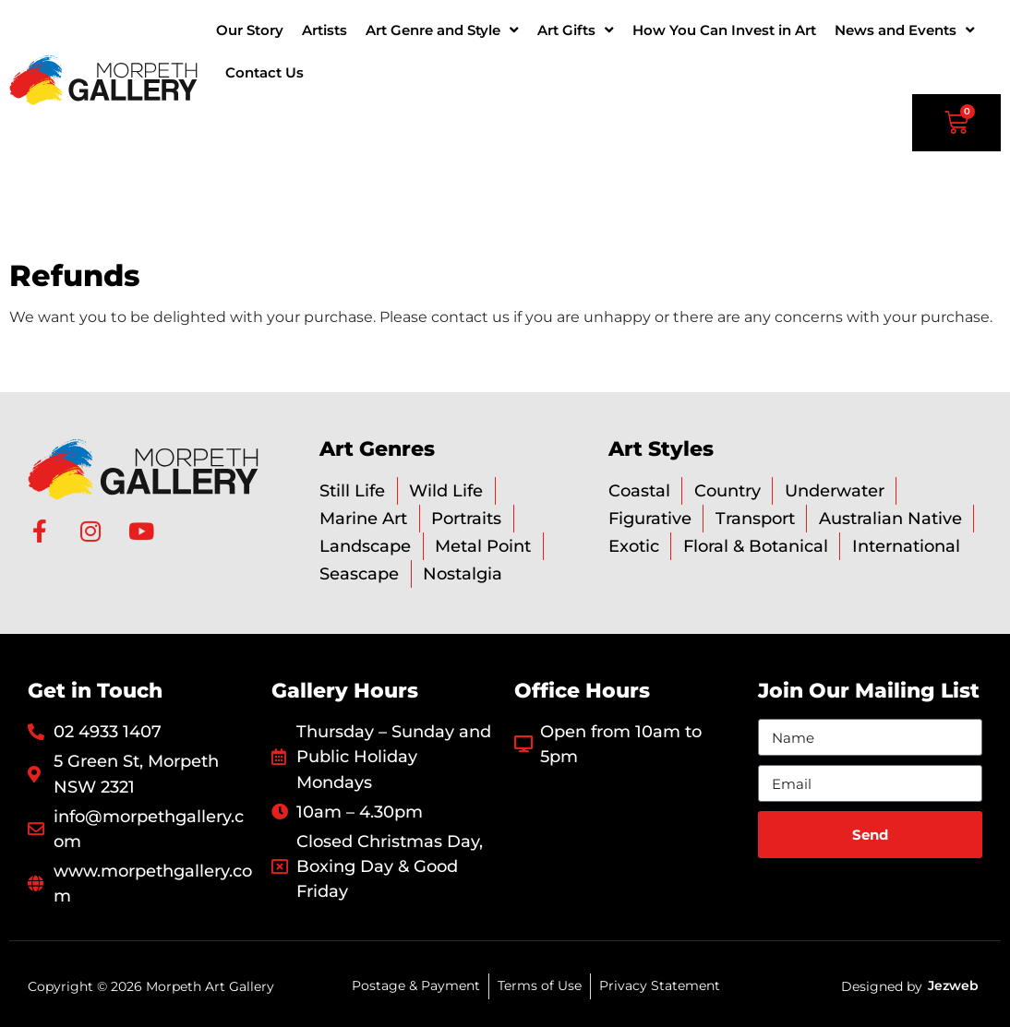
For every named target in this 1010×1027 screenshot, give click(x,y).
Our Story (249, 30)
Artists (324, 30)
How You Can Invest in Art (724, 30)
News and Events (905, 30)
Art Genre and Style (442, 30)
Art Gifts (575, 30)
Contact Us (264, 72)
